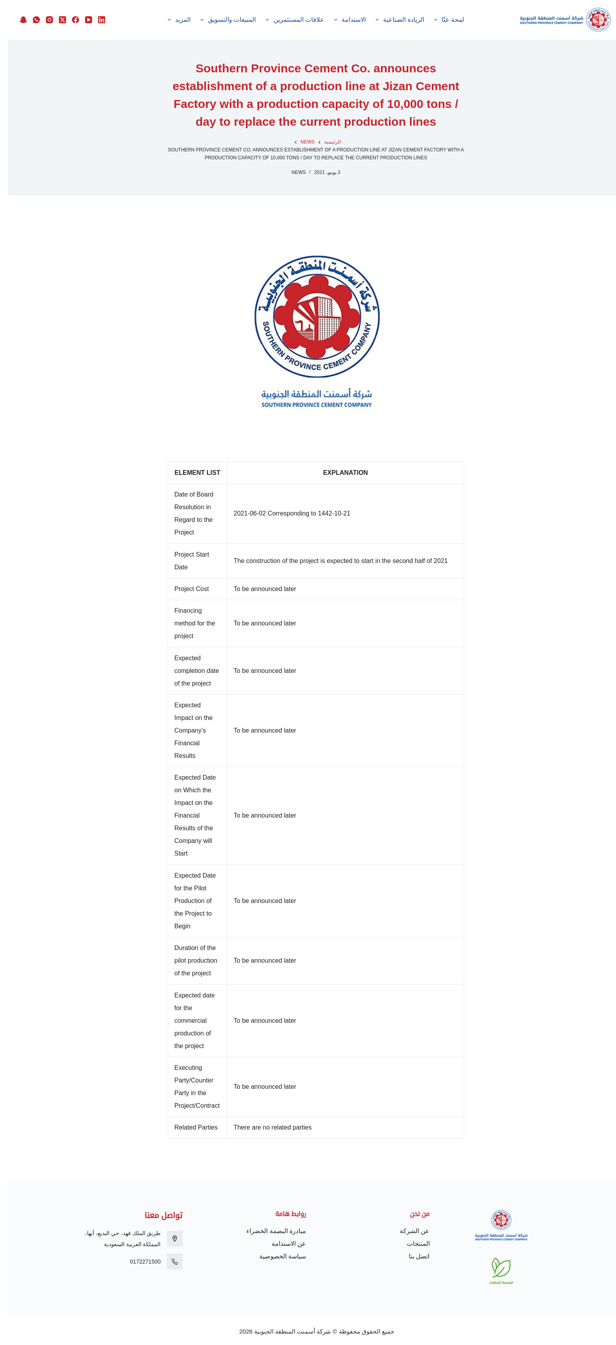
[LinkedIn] (92, 13)
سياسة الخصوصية (274, 1256)
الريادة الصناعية (427, 20)
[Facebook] (66, 13)
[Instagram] (39, 13)
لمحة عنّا (476, 20)
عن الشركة (406, 1231)
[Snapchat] (92, 26)
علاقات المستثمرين (322, 20)
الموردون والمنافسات (185, 20)
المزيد (132, 20)
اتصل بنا (411, 1256)
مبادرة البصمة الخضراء (268, 1231)
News (290, 172)
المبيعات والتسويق (256, 20)
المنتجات (410, 1243)
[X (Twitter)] (53, 13)
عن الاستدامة (281, 1243)
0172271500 (137, 1261)
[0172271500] (167, 1261)
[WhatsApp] (26, 13)
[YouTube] (79, 13)
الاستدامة (377, 20)
